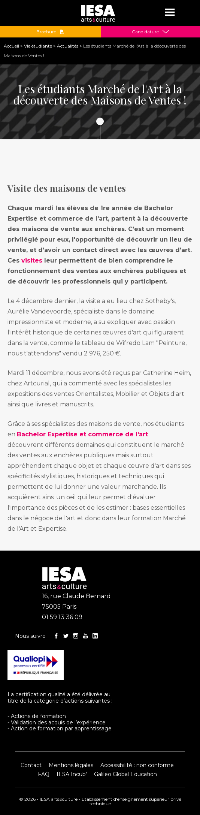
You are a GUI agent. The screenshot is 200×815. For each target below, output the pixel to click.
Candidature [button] (145, 31)
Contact (31, 765)
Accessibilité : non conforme (137, 765)
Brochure (50, 31)
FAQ (43, 774)
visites (31, 260)
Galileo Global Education (125, 774)
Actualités (67, 46)
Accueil (11, 46)
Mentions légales (71, 765)
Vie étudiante (38, 46)
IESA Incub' (72, 774)
